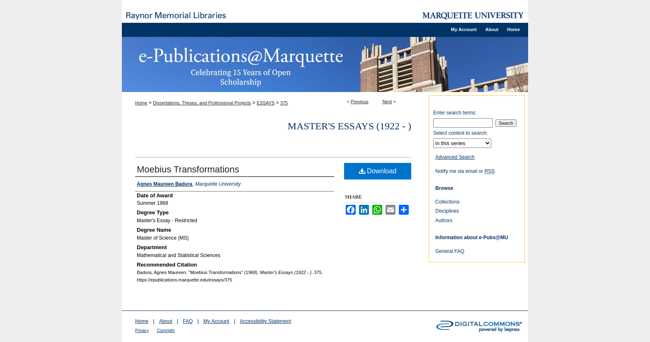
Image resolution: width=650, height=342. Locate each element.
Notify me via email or (465, 171)
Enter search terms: (455, 113)
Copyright (166, 330)
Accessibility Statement (265, 321)
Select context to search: (460, 133)
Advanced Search (455, 157)
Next (387, 101)
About (165, 321)
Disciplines (447, 211)
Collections (447, 202)
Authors (443, 220)
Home (141, 102)
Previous (360, 101)
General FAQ (449, 251)
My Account (216, 321)
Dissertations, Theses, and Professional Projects (202, 102)
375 (284, 102)
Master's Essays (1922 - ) (349, 126)
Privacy (142, 330)
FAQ (188, 321)
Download (378, 171)
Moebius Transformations (188, 169)
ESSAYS (265, 102)
